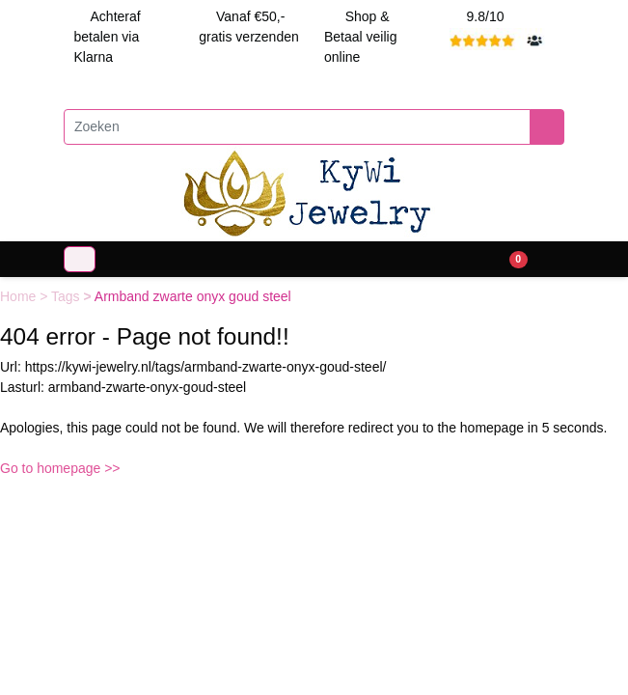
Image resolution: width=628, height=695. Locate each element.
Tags (67, 296)
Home (20, 296)
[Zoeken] (297, 127)
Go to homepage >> (60, 468)
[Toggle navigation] (80, 259)
